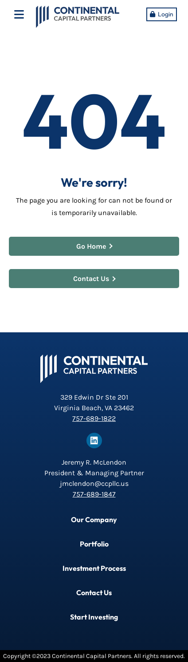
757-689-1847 (94, 494)
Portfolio (94, 543)
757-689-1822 (94, 418)
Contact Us (94, 278)
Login (165, 14)
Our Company (94, 519)
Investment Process (94, 568)
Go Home (94, 246)
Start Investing (94, 616)
